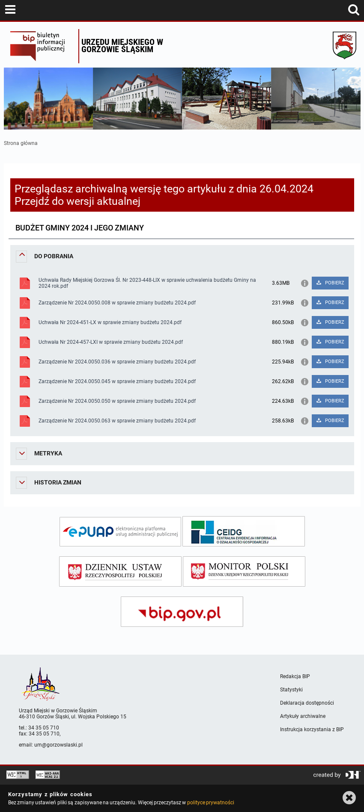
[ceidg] (243, 531)
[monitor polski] (244, 571)
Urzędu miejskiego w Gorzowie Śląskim (122, 45)
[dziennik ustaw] (120, 571)
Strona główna (21, 143)
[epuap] (120, 531)
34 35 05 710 (43, 728)
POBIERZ (330, 283)
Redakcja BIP (295, 676)
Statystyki (291, 690)
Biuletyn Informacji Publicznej (42, 46)
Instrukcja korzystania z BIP (312, 729)
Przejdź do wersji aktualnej (77, 201)
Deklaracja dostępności (307, 703)
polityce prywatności (210, 803)
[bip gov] (182, 611)
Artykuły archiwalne (302, 716)
